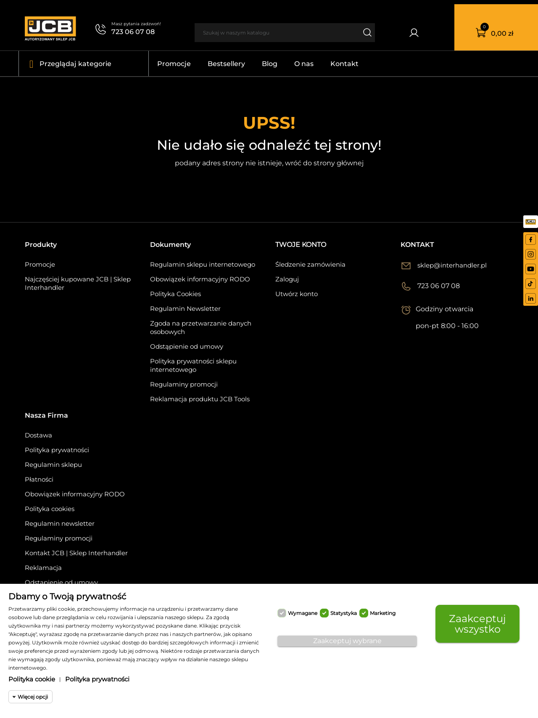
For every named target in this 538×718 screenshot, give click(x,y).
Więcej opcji (33, 697)
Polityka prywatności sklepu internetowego (193, 365)
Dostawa (38, 435)
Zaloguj (287, 279)
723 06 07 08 (133, 32)
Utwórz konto (296, 294)
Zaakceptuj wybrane (347, 641)
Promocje (40, 264)
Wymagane (302, 613)
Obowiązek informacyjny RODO (200, 279)
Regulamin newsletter (60, 523)
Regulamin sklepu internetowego (202, 264)
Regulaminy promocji (184, 384)
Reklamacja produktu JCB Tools (200, 399)
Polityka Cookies (175, 294)
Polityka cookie (31, 679)
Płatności (39, 479)
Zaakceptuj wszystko (477, 623)
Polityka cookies (49, 509)
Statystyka (343, 613)
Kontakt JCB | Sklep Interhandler (76, 553)
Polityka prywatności (57, 450)
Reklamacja (43, 568)
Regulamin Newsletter (185, 309)
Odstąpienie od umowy (186, 346)
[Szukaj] (277, 32)
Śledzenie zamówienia (310, 264)
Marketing (383, 613)
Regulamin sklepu (53, 465)
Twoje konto (300, 245)
